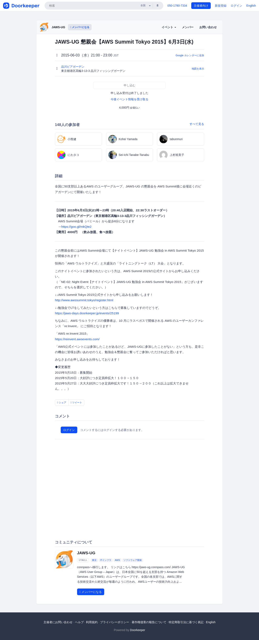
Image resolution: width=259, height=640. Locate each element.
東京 (94, 560)
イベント (169, 27)
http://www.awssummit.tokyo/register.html (84, 300)
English (251, 5)
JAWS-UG (58, 27)
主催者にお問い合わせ (58, 622)
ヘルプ (79, 622)
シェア (61, 402)
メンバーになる (79, 27)
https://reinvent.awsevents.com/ (77, 339)
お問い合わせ (208, 27)
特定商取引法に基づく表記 (186, 622)
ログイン (236, 5)
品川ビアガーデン (73, 66)
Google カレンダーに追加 (189, 55)
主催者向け (201, 5)
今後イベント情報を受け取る (129, 99)
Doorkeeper (137, 630)
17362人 (83, 560)
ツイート (76, 402)
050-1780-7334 (177, 5)
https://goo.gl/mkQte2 (76, 226)
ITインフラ (105, 560)
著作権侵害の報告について (149, 622)
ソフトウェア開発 (132, 560)
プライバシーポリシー (114, 622)
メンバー (188, 27)
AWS (117, 560)
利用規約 (92, 622)
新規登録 (220, 5)
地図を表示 (198, 68)
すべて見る (197, 124)
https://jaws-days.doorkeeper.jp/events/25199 (87, 313)
